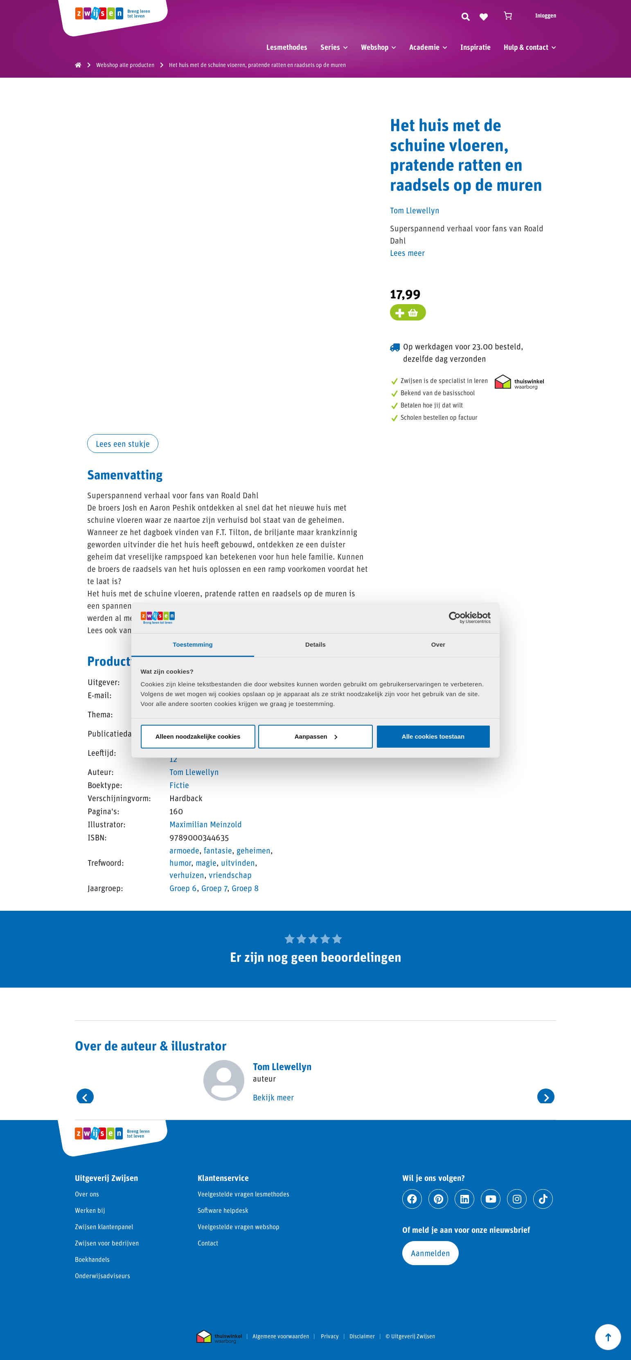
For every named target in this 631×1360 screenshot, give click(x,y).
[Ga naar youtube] (490, 1199)
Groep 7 (214, 888)
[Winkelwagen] (511, 15)
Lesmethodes (286, 47)
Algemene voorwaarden (280, 1336)
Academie (424, 47)
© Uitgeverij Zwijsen (410, 1336)
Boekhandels (92, 1259)
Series (330, 47)
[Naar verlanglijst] (484, 15)
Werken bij (90, 1210)
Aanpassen (316, 736)
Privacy (330, 1336)
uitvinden (238, 862)
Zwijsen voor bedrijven (107, 1243)
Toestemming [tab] (193, 644)
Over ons (87, 1194)
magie (206, 862)
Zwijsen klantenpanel (104, 1226)
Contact (208, 1243)
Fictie (179, 785)
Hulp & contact (526, 47)
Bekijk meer (273, 1097)
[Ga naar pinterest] (438, 1199)
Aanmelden (430, 1253)
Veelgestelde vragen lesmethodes (243, 1194)
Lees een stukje (123, 443)
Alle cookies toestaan (433, 736)
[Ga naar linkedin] (464, 1199)
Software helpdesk (223, 1210)
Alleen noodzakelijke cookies (198, 736)
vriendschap (230, 874)
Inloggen (545, 15)
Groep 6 (183, 888)
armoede (184, 850)
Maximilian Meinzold (205, 824)
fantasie (218, 850)
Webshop (374, 47)
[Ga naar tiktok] (543, 1199)
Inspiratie (475, 47)
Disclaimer (362, 1336)
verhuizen (186, 874)
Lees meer (407, 252)
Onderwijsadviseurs (102, 1275)
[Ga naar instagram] (517, 1199)
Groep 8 (245, 888)
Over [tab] (438, 644)
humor (180, 862)
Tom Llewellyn (194, 771)
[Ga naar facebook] (412, 1199)
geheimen (253, 850)
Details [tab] (315, 644)
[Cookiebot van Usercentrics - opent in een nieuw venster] (455, 618)
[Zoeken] (466, 15)
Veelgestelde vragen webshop (238, 1226)
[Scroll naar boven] (608, 1337)
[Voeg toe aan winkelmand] (408, 312)
